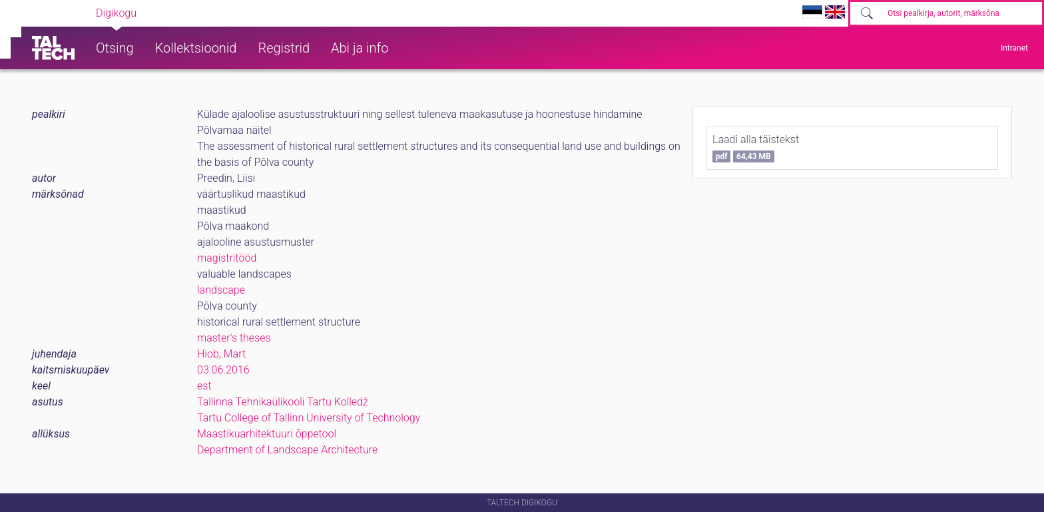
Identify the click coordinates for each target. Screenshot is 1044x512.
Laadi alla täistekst (755, 147)
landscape (221, 290)
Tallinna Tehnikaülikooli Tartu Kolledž (282, 401)
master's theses (234, 338)
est (204, 386)
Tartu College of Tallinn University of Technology (308, 417)
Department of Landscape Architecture (287, 449)
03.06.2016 (223, 370)
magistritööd (226, 258)
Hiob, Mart (221, 354)
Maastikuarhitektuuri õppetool (266, 433)
